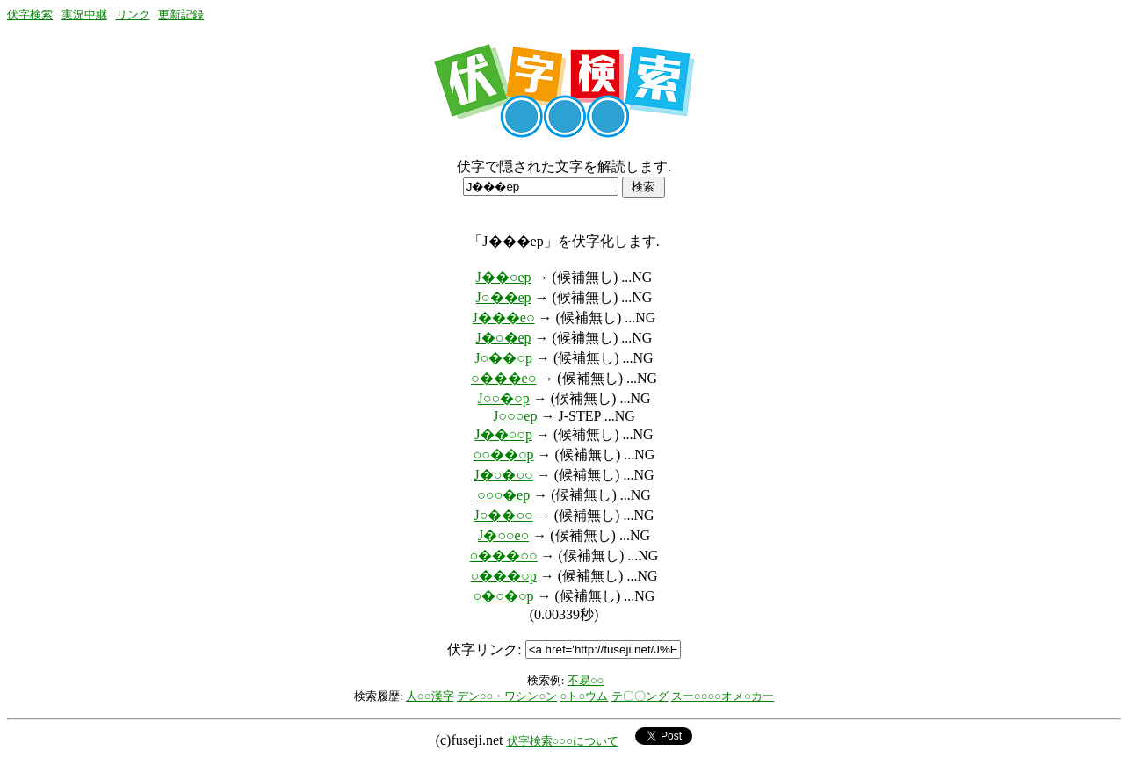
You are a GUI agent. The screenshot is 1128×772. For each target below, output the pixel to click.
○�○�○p (504, 595)
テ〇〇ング (640, 696)
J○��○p (503, 357)
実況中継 (84, 14)
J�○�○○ (503, 474)
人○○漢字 (430, 696)
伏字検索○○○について (563, 740)
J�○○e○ (503, 535)
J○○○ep (515, 415)
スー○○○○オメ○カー (722, 696)
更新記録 (181, 14)
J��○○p (503, 434)
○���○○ (504, 555)
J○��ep (503, 297)
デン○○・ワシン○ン (507, 696)
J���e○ (504, 317)
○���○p (503, 575)
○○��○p (504, 454)
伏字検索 (30, 14)
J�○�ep (503, 337)
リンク (133, 14)
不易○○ (586, 680)
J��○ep (503, 277)
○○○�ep (503, 494)
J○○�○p (504, 398)
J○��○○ (503, 515)
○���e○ (503, 378)
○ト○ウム (584, 696)
